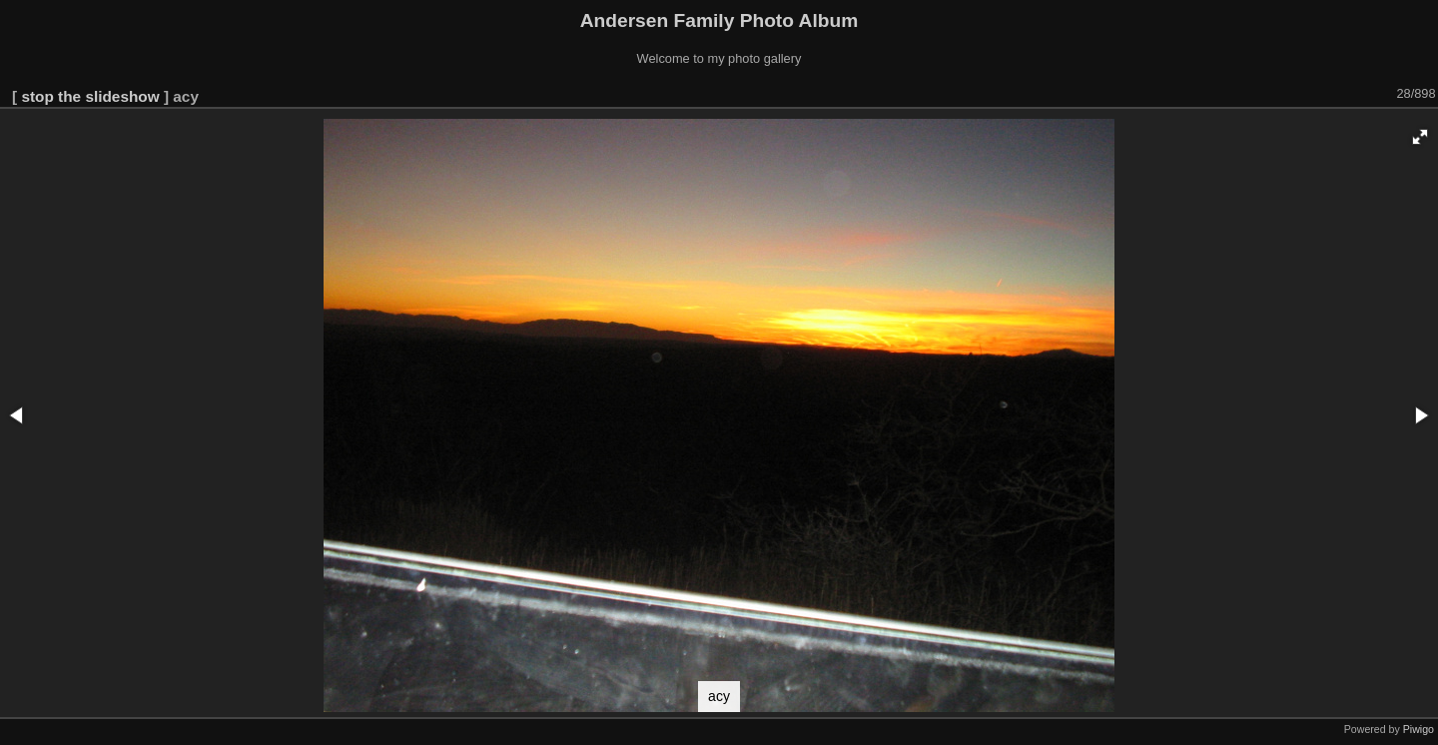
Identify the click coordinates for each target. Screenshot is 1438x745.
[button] (1420, 137)
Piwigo (1418, 729)
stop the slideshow (90, 96)
